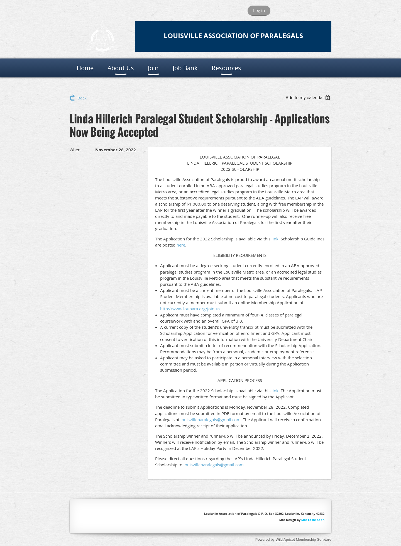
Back (82, 98)
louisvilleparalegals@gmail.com (210, 419)
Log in (259, 10)
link (275, 239)
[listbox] (308, 97)
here (181, 245)
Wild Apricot (285, 539)
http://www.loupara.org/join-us (190, 308)
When (75, 149)
